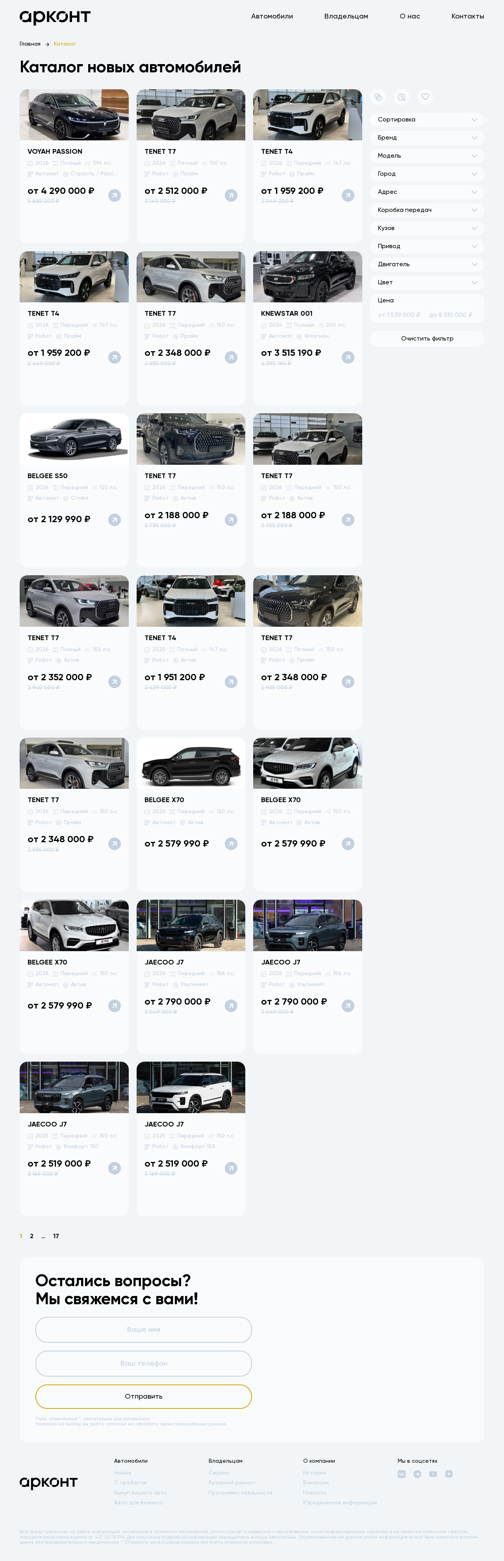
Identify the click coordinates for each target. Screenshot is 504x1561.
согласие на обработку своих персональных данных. (166, 1424)
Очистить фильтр (427, 339)
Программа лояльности (240, 1493)
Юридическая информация (340, 1503)
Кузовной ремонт (232, 1483)
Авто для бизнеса (138, 1503)
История (314, 1473)
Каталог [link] (65, 44)
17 (56, 1236)
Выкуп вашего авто (140, 1493)
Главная (30, 44)
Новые (123, 1473)
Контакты (468, 16)
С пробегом (130, 1483)
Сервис (219, 1473)
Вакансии (316, 1483)
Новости (314, 1493)
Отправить (144, 1396)
